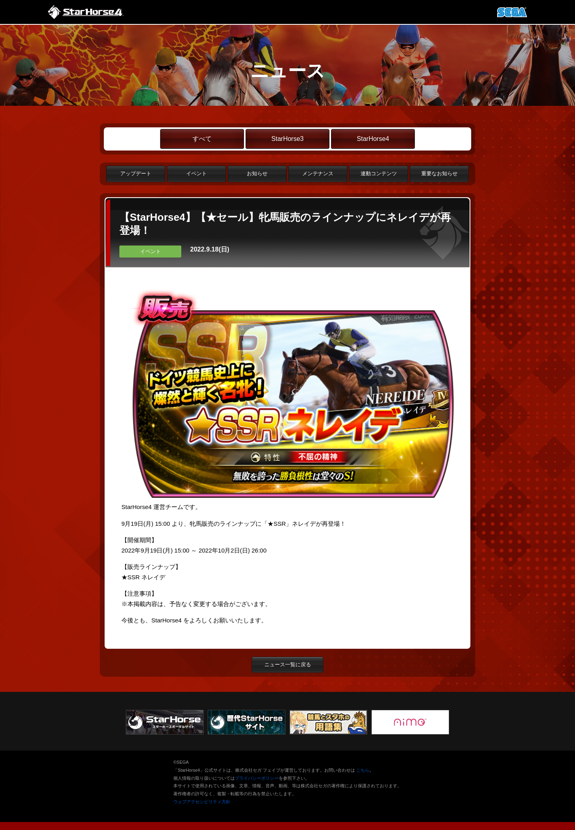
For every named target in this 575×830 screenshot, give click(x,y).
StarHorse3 (288, 138)
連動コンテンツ (379, 173)
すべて (202, 138)
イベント (196, 173)
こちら (362, 770)
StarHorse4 (373, 138)
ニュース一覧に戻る (287, 665)
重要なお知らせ (439, 173)
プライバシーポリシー (257, 778)
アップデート (135, 173)
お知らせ (257, 173)
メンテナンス (317, 173)
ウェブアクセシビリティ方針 (201, 801)
